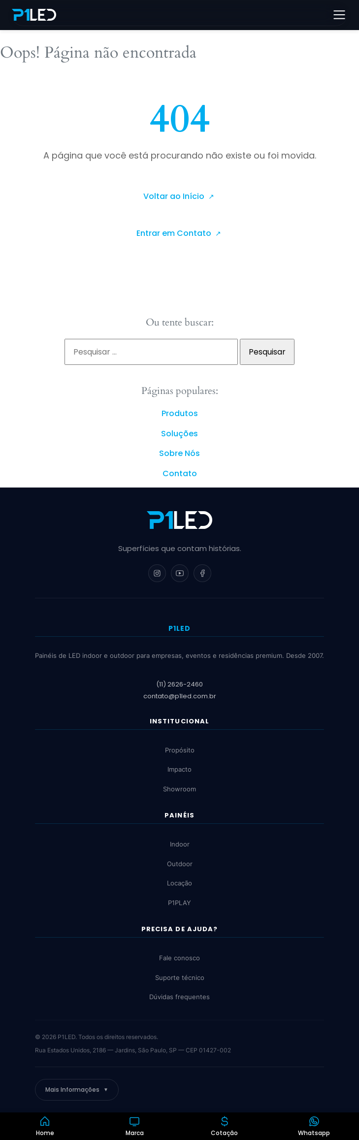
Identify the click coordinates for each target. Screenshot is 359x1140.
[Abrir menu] (339, 15)
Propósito (180, 750)
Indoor (180, 844)
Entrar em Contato (174, 233)
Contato (180, 473)
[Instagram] (157, 573)
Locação (179, 883)
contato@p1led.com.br (179, 696)
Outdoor (180, 864)
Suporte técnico (179, 977)
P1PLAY (179, 903)
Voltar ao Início (174, 196)
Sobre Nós (179, 453)
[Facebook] (202, 573)
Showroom (179, 789)
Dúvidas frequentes (179, 997)
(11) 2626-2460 (179, 684)
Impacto (179, 770)
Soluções (179, 433)
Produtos (180, 413)
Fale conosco (179, 958)
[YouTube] (180, 573)
